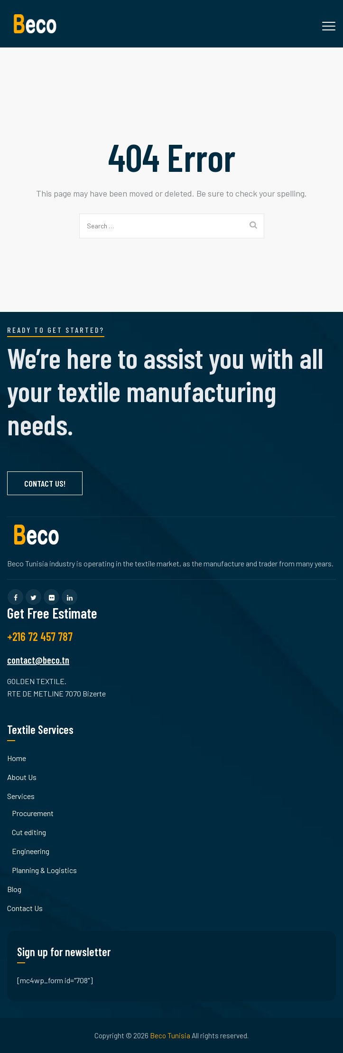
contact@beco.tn (38, 660)
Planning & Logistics (44, 869)
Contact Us (25, 907)
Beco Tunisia (170, 1035)
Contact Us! (44, 483)
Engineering (30, 851)
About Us (22, 776)
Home (16, 757)
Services (21, 795)
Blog (14, 888)
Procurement (33, 813)
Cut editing (29, 832)
